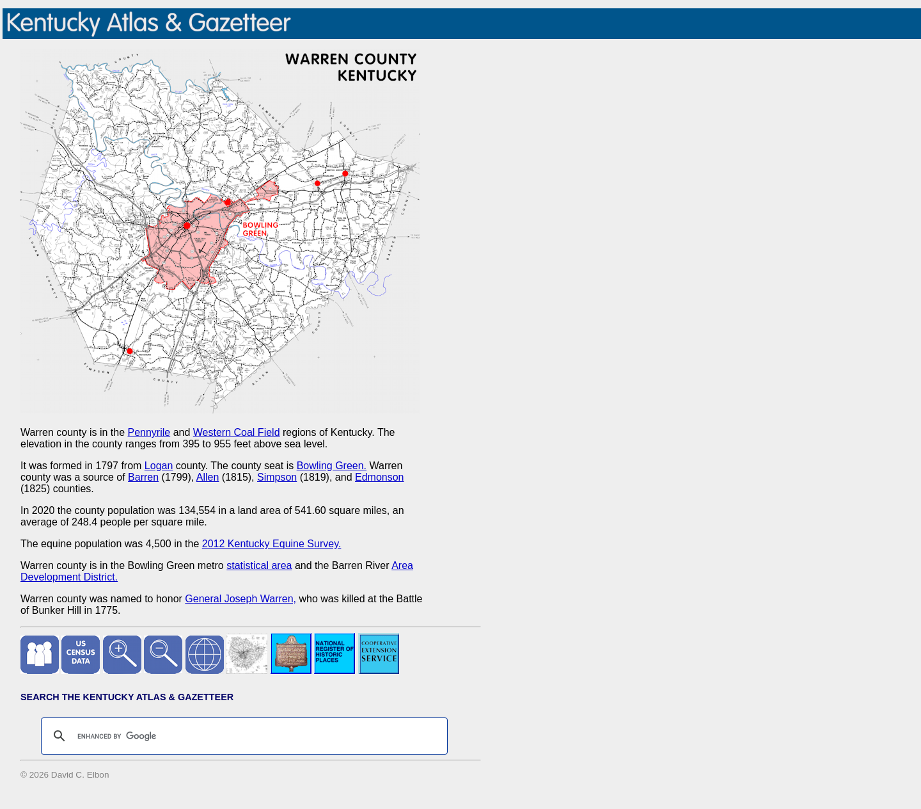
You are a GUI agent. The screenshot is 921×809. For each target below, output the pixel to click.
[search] (242, 736)
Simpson (277, 477)
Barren (143, 477)
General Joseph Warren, (240, 598)
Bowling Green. (331, 465)
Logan (159, 465)
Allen (207, 477)
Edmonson (379, 477)
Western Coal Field (236, 432)
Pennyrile (148, 432)
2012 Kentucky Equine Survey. (272, 543)
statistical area (259, 565)
